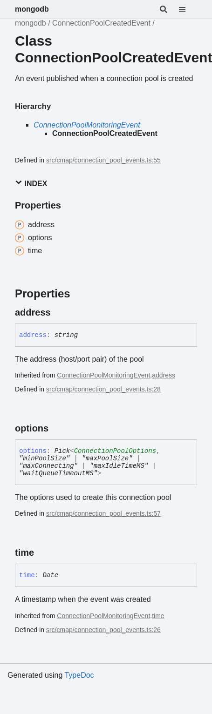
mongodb (32, 9)
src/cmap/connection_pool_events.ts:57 (103, 513)
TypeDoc (79, 675)
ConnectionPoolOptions (115, 451)
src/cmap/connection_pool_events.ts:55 (103, 160)
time (158, 616)
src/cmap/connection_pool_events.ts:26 (103, 629)
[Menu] (187, 9)
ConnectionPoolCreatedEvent (101, 23)
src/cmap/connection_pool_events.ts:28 (103, 389)
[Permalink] (59, 312)
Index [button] (31, 183)
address (163, 375)
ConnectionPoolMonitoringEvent (87, 125)
